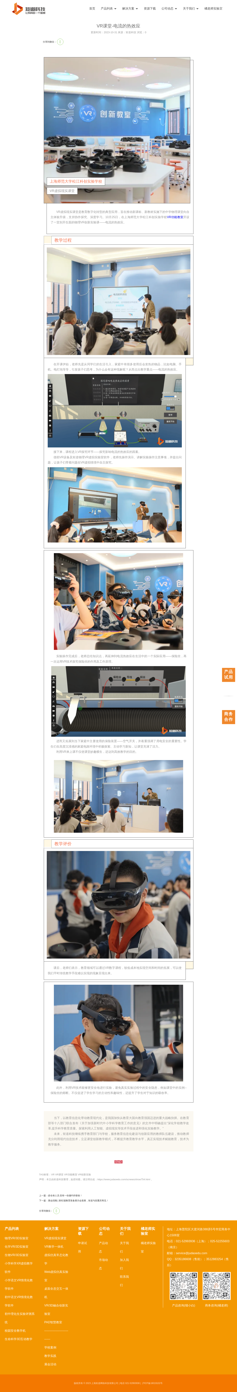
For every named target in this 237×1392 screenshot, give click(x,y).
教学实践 (50, 1355)
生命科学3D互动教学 (18, 1339)
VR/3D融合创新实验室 (56, 1309)
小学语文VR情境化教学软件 (19, 1284)
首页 (92, 8)
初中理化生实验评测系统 (20, 1318)
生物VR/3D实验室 (16, 1255)
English (223, 8)
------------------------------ (56, 1335)
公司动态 (169, 8)
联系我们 (124, 1281)
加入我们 (124, 1264)
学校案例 (50, 1347)
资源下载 (150, 8)
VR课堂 (59, 1174)
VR (52, 1174)
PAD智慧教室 (53, 1322)
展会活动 (50, 1364)
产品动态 (103, 1247)
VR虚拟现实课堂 (55, 1238)
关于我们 (191, 8)
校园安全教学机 (15, 1330)
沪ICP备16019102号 (152, 1383)
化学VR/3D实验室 (16, 1246)
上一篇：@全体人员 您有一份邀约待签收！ (60, 1195)
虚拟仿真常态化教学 (56, 1259)
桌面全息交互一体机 (56, 1293)
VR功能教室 (175, 217)
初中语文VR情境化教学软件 (19, 1301)
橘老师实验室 (213, 8)
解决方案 (130, 8)
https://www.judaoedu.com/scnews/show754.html (123, 1179)
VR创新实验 (84, 1174)
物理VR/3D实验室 (16, 1238)
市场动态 (103, 1264)
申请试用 (82, 1247)
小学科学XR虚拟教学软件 (19, 1267)
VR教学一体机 (53, 1246)
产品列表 (109, 8)
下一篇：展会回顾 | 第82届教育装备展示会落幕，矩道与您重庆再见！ (73, 1200)
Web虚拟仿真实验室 (56, 1276)
